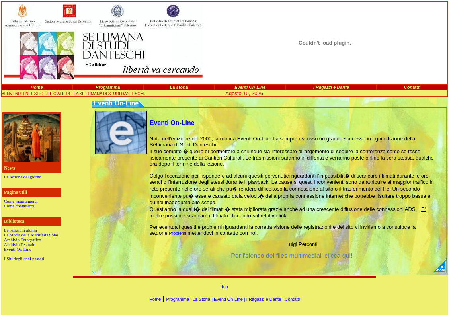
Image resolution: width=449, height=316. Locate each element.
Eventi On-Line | (230, 299)
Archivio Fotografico (22, 239)
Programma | (179, 299)
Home (155, 299)
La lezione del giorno (22, 176)
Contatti (292, 299)
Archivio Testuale (19, 244)
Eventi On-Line (17, 249)
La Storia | (203, 299)
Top (224, 286)
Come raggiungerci (21, 201)
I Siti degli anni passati (24, 258)
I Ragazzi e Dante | (265, 299)
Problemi (177, 233)
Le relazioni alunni (20, 230)
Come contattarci (19, 205)
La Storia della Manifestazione (31, 234)
